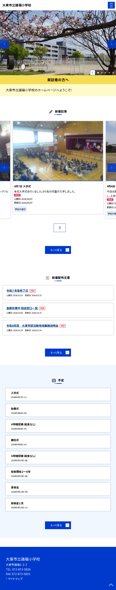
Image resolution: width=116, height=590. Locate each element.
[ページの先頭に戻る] (111, 585)
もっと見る (56, 250)
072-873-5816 (21, 569)
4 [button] (109, 73)
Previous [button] (4, 44)
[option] (58, 42)
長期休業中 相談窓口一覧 (22, 308)
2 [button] (102, 73)
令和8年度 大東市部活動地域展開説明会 (32, 326)
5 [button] (113, 73)
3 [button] (105, 73)
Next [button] (111, 44)
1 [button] (98, 73)
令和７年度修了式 (17, 291)
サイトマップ (15, 579)
